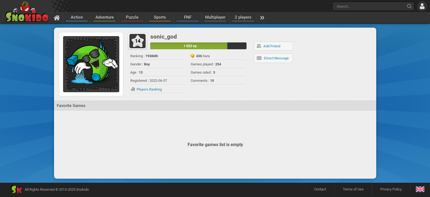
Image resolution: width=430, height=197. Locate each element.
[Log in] (422, 6)
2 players (243, 17)
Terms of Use (353, 189)
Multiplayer (215, 17)
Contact (320, 189)
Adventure (104, 17)
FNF (187, 17)
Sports (160, 17)
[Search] (409, 6)
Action (77, 17)
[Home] (57, 17)
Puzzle (132, 17)
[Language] (420, 189)
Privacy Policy (391, 189)
